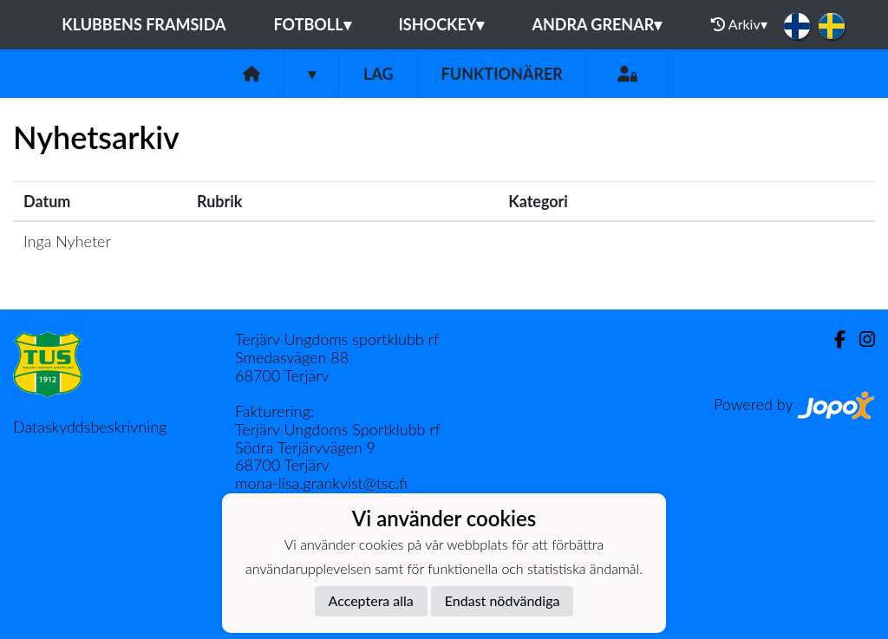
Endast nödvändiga (502, 600)
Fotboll (311, 24)
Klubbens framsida (143, 24)
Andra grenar (597, 24)
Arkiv (739, 24)
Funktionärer (502, 73)
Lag (378, 73)
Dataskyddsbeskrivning (89, 426)
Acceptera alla (371, 600)
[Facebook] (833, 339)
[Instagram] (860, 339)
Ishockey (442, 24)
